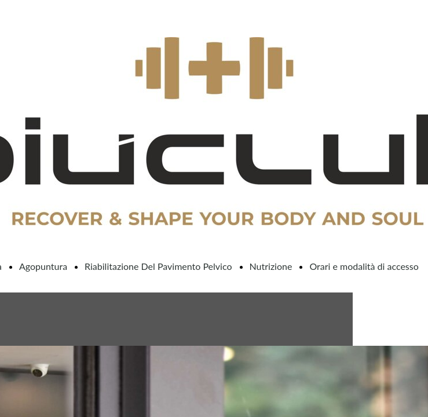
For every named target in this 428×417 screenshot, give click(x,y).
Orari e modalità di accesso (363, 266)
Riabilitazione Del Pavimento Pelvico (158, 266)
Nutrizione (271, 266)
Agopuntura (43, 266)
